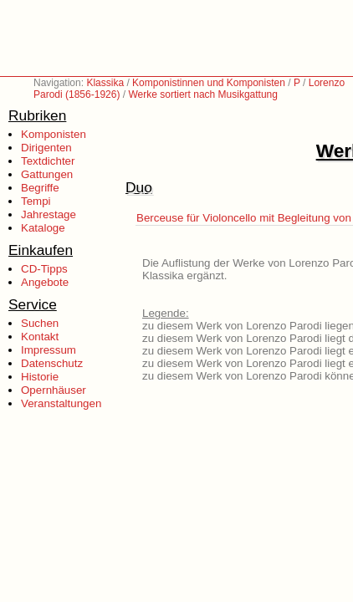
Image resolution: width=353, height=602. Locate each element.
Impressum (48, 350)
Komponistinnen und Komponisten (208, 83)
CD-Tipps (44, 269)
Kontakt (40, 336)
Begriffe (40, 187)
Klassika (105, 83)
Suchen (40, 323)
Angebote (45, 282)
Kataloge (43, 228)
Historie (40, 376)
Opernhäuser (53, 390)
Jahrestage (48, 214)
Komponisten (53, 134)
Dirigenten (46, 147)
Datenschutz (52, 363)
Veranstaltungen (61, 403)
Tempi (36, 201)
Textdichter (47, 161)
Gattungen (47, 174)
